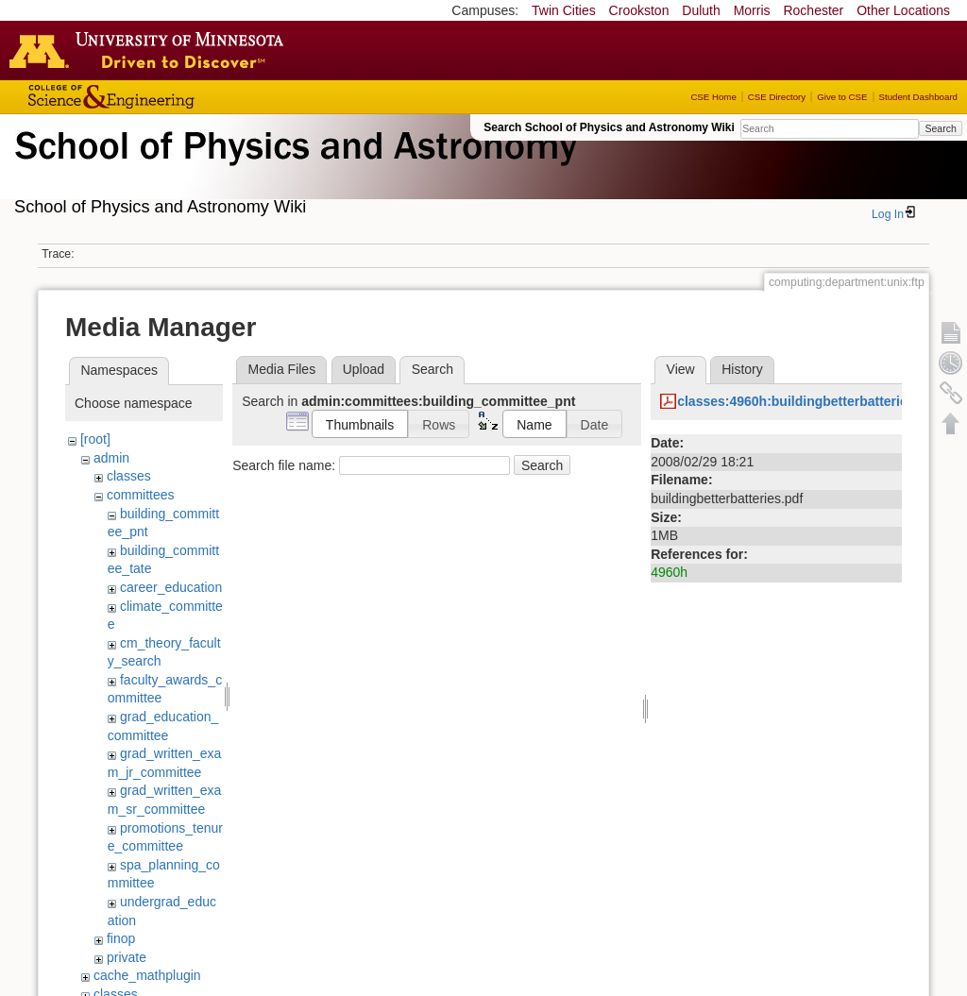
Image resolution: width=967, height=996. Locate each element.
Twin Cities (564, 10)
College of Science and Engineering (170, 96)
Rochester (813, 10)
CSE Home (713, 97)
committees (141, 494)
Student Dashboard (918, 97)
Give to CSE (842, 97)
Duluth (701, 10)
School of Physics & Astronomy (292, 168)
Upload (363, 369)
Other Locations (903, 10)
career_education (171, 587)
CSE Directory (777, 97)
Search (940, 128)
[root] (95, 439)
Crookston (639, 10)
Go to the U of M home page (151, 50)
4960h (669, 572)
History (742, 369)
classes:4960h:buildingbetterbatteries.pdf (808, 401)
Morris (752, 10)
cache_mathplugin (147, 975)
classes (129, 475)
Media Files (282, 369)
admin (111, 457)
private (126, 957)
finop (121, 938)
